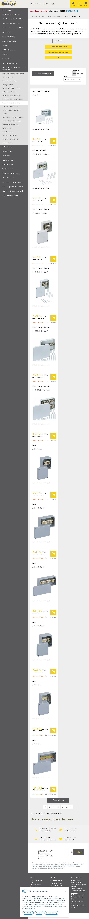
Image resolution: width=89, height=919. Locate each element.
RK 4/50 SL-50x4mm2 (40, 331)
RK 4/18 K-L (36, 95)
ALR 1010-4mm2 (38, 626)
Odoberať (78, 852)
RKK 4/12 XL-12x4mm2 (40, 154)
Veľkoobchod (35, 4)
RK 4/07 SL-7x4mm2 (39, 213)
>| (71, 807)
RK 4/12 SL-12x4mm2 (40, 272)
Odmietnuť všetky (51, 913)
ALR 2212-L (36, 744)
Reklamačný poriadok (78, 895)
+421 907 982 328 (56, 886)
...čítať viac (58, 41)
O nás (45, 4)
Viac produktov (58, 800)
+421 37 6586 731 (56, 883)
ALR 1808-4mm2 (38, 567)
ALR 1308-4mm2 (38, 508)
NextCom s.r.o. (80, 916)
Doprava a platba (76, 889)
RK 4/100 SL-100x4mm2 (41, 390)
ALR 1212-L (36, 685)
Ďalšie (53, 4)
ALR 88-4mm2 (37, 449)
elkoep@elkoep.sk (56, 880)
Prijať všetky (28, 913)
